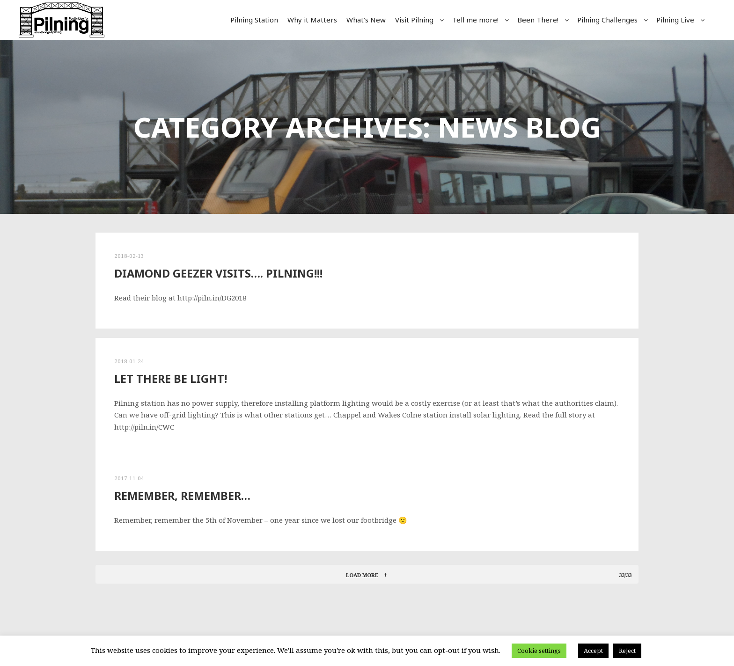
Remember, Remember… (182, 495)
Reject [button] (627, 650)
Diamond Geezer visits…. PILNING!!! (218, 273)
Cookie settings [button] (539, 650)
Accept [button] (593, 650)
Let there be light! (170, 378)
